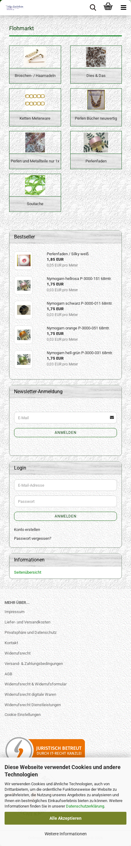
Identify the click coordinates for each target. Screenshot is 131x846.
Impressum (14, 611)
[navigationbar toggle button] (123, 7)
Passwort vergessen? (32, 538)
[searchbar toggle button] (92, 7)
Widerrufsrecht (18, 653)
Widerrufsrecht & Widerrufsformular (36, 684)
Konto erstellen (27, 529)
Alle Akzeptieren (65, 818)
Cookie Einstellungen (23, 714)
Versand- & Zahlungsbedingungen (34, 663)
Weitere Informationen (66, 833)
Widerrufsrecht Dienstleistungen (33, 705)
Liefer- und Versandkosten (27, 622)
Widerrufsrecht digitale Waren (30, 694)
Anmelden (66, 432)
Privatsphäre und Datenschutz (30, 632)
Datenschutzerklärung (85, 806)
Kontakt (11, 643)
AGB (8, 674)
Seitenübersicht (27, 572)
